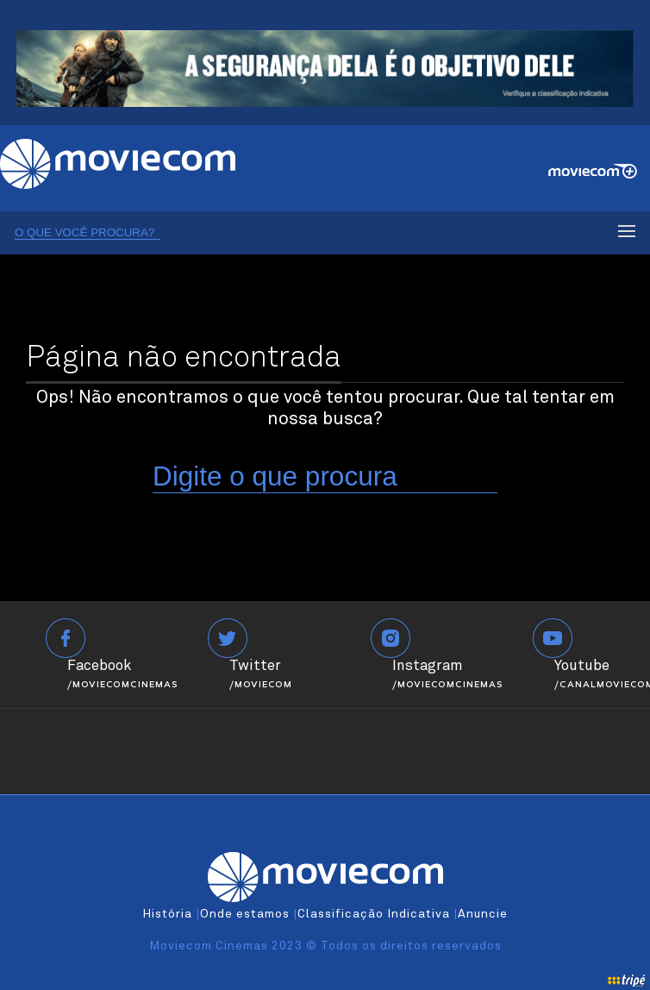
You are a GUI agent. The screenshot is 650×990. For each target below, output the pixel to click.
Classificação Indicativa (373, 914)
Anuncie (483, 914)
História (167, 914)
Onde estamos (245, 914)
